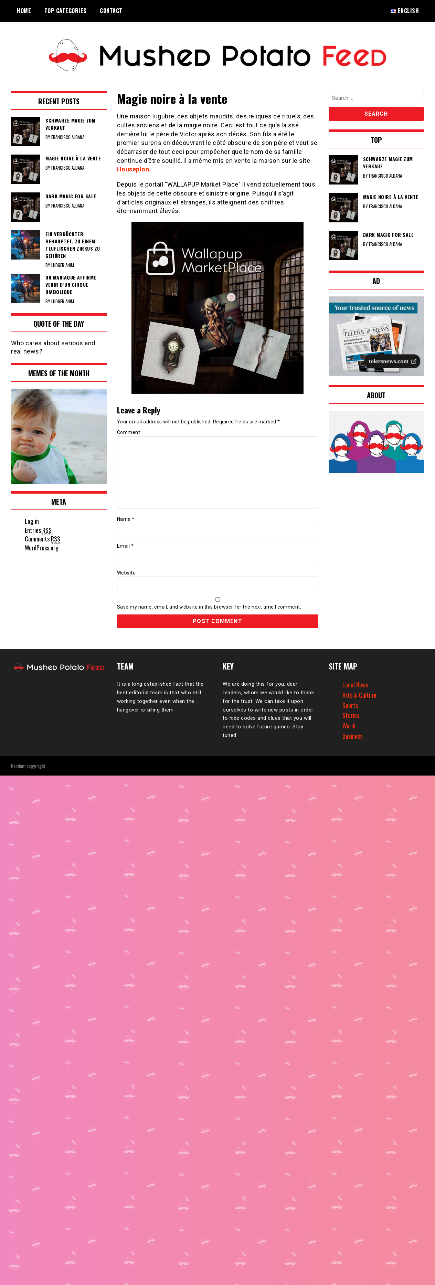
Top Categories (65, 11)
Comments (42, 539)
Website (126, 573)
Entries (38, 530)
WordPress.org (42, 547)
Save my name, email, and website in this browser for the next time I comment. (209, 607)
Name (126, 519)
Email (125, 546)
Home (24, 11)
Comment (128, 432)
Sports (350, 705)
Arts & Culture (359, 695)
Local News (355, 684)
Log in (32, 521)
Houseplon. (134, 169)
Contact (111, 11)
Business (352, 735)
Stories (350, 715)
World (349, 725)
